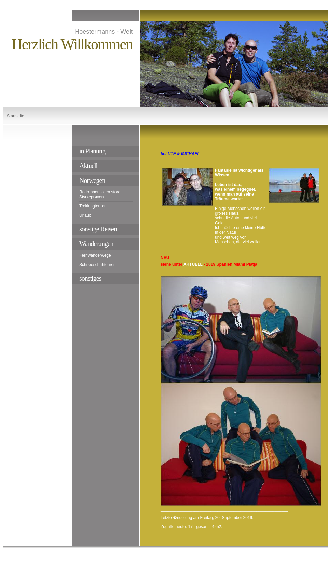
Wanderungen (96, 243)
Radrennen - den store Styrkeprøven (99, 194)
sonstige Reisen (98, 229)
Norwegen (92, 180)
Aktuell (88, 166)
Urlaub (85, 215)
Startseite (15, 115)
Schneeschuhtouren (97, 264)
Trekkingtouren (93, 206)
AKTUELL (193, 264)
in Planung (92, 151)
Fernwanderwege (95, 255)
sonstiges (90, 278)
